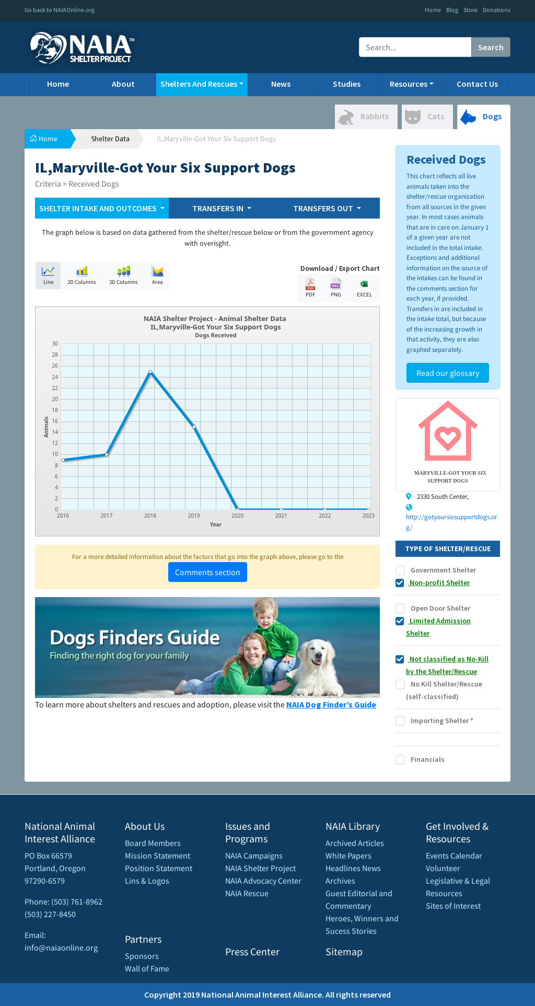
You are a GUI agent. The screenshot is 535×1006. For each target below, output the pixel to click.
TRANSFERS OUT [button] (324, 208)
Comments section (207, 572)
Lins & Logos (147, 880)
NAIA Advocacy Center (263, 880)
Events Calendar (454, 855)
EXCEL (364, 288)
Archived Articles (354, 843)
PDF (310, 288)
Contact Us (477, 83)
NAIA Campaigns (254, 855)
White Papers (348, 855)
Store (470, 10)
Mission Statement (157, 855)
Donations (496, 10)
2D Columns (81, 275)
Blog (452, 10)
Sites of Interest (453, 905)
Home (433, 10)
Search (491, 47)
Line (48, 275)
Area (157, 275)
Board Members (153, 843)
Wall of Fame (147, 968)
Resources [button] (408, 83)
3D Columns (123, 275)
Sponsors (142, 956)
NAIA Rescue (247, 893)
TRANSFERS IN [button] (218, 208)
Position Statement (158, 868)
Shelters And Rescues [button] (198, 83)
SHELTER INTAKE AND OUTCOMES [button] (98, 208)
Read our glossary (447, 373)
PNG (336, 288)
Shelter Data (110, 138)
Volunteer (443, 868)
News (280, 83)
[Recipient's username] (415, 47)
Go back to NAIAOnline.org (60, 10)
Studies (346, 83)
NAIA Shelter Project (260, 868)
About (123, 83)
